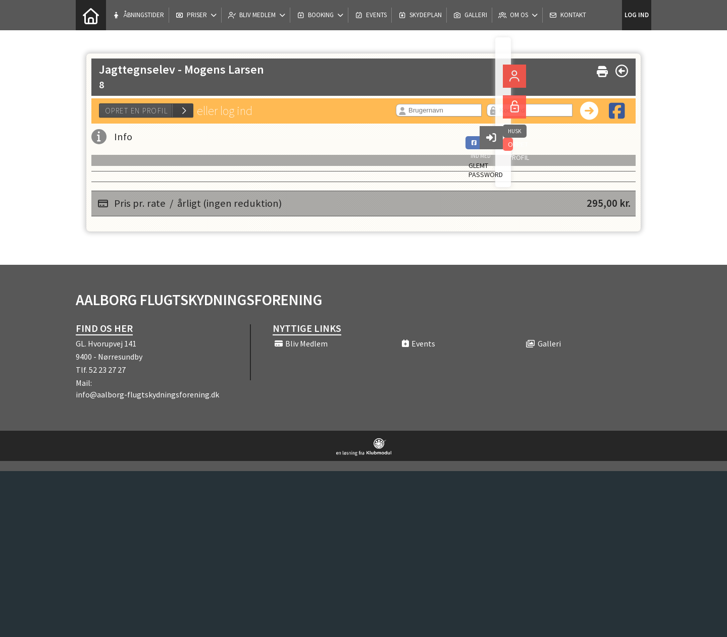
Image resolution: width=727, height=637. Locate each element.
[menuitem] (91, 15)
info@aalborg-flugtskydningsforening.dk (147, 394)
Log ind (637, 15)
